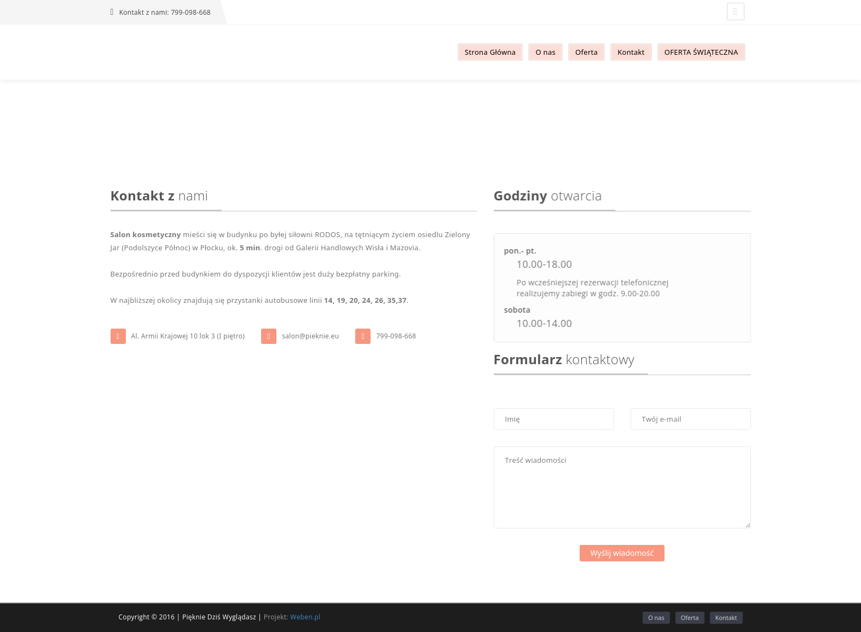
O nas (656, 617)
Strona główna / (417, 126)
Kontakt (461, 126)
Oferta (690, 617)
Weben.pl (305, 617)
